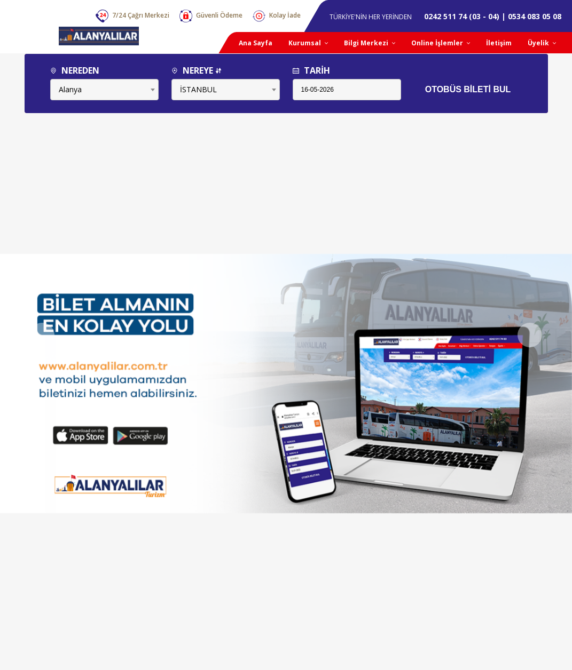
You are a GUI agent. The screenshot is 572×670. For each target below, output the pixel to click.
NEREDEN (74, 70)
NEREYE (196, 70)
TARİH (311, 70)
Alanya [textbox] (70, 89)
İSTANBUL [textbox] (198, 89)
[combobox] (104, 89)
